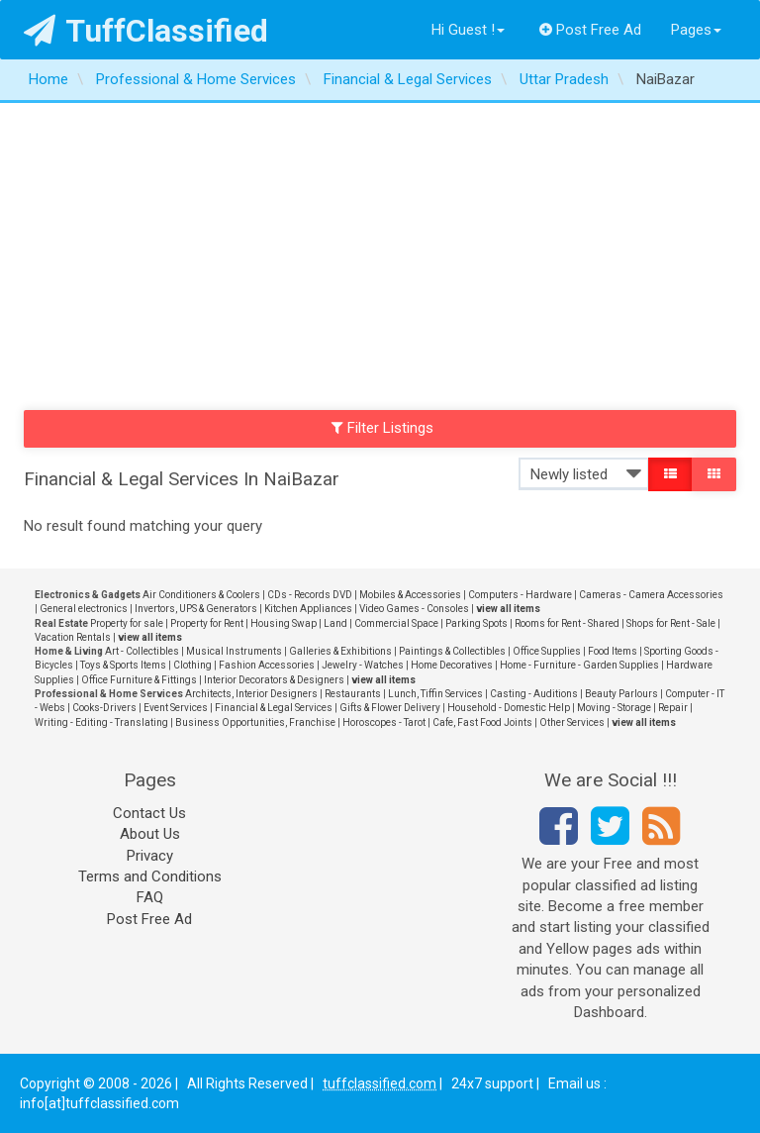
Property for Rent (206, 623)
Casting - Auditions (534, 693)
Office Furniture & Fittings (139, 679)
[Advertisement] (380, 251)
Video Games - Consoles (414, 608)
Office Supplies (547, 651)
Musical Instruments (234, 651)
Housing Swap (283, 623)
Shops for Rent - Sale (670, 623)
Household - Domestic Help (508, 707)
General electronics (84, 608)
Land (335, 623)
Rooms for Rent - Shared (567, 623)
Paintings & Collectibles (452, 651)
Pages (696, 30)
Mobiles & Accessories (410, 594)
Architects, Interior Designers (251, 693)
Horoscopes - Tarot (384, 722)
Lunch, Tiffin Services (435, 693)
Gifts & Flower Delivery (389, 707)
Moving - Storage (614, 707)
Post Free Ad (590, 30)
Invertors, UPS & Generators (196, 608)
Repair (673, 707)
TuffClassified (146, 31)
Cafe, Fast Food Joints (482, 722)
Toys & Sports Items (123, 665)
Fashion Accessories (267, 665)
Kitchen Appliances (308, 608)
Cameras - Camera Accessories (651, 594)
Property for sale (126, 623)
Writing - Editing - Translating (101, 722)
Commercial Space (396, 623)
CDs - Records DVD (309, 594)
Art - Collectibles (142, 651)
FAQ (150, 897)
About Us (150, 834)
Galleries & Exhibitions (340, 651)
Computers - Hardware (520, 594)
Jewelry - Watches (363, 665)
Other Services (572, 722)
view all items (508, 608)
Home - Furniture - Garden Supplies (579, 665)
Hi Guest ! (468, 30)
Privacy (150, 856)
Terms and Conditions (150, 876)
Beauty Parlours (621, 693)
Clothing (192, 665)
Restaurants (353, 693)
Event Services (175, 707)
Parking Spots (476, 623)
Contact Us (149, 813)
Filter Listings (383, 428)
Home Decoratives (452, 665)
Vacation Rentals (73, 637)
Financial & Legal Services (273, 707)
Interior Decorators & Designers (274, 679)
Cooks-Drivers (104, 707)
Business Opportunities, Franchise (255, 722)
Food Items (612, 651)
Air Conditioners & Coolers (201, 594)
